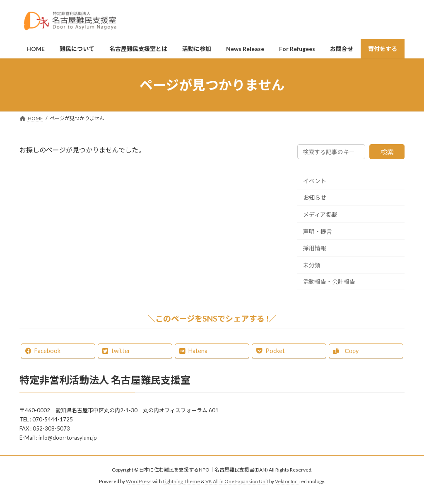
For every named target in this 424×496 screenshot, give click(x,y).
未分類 (311, 265)
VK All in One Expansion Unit (236, 482)
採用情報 (314, 248)
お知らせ (314, 197)
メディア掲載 (320, 214)
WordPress (139, 482)
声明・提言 (317, 231)
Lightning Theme (181, 482)
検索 (387, 152)
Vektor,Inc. (287, 482)
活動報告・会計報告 (329, 282)
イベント (314, 180)
